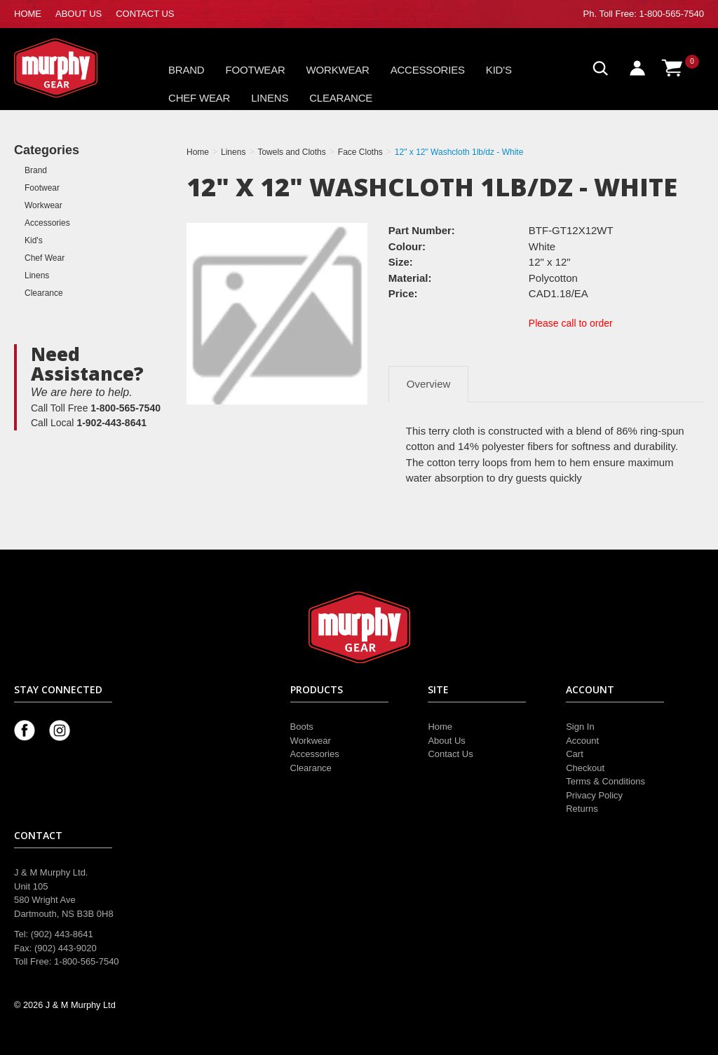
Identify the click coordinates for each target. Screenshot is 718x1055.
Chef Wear (199, 98)
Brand (186, 70)
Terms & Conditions (605, 781)
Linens (269, 98)
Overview (429, 384)
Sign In (580, 726)
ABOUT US (78, 13)
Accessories (428, 70)
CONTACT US (145, 13)
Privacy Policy (594, 795)
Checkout (585, 768)
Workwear (338, 70)
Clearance (340, 98)
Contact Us (450, 754)
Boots (301, 726)
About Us (446, 740)
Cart (574, 754)
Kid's (499, 70)
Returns (582, 808)
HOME (27, 13)
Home (440, 726)
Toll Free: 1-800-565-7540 (651, 13)
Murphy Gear (73, 68)
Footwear (255, 70)
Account (582, 740)
